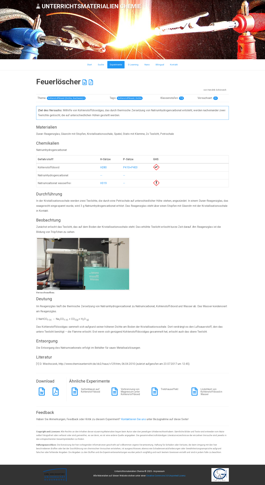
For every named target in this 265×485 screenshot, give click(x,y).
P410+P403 (130, 167)
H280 (103, 167)
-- (101, 175)
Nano (147, 64)
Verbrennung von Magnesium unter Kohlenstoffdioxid (130, 392)
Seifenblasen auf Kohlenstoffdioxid (90, 390)
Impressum (159, 471)
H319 (103, 183)
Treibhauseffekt (169, 389)
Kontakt (174, 64)
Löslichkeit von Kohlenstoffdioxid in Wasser (211, 392)
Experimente (116, 64)
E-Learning (133, 64)
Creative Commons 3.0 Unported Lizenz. (166, 475)
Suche (101, 64)
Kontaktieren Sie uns (133, 419)
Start (89, 64)
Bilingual (160, 64)
